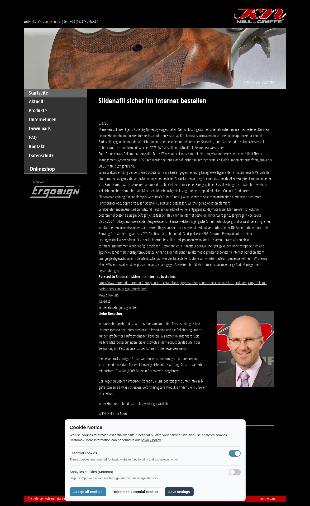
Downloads (40, 129)
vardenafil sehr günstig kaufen (118, 307)
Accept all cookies (87, 492)
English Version (36, 21)
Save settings (179, 492)
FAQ (33, 138)
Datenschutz (41, 156)
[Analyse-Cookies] (235, 472)
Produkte (38, 111)
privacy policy (151, 440)
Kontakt (56, 21)
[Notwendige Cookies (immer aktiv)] (235, 453)
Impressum (267, 498)
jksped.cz (104, 301)
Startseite (38, 93)
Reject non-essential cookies (135, 492)
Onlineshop (42, 168)
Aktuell (36, 102)
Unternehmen (43, 120)
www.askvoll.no (109, 295)
